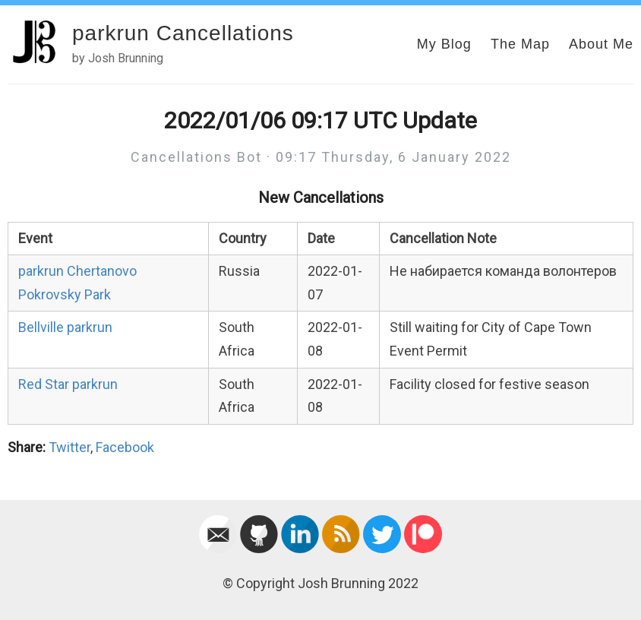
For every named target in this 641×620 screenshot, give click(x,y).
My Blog (444, 44)
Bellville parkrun (65, 327)
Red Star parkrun (68, 384)
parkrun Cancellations (183, 33)
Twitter (69, 447)
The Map (520, 44)
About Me (601, 44)
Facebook (125, 447)
